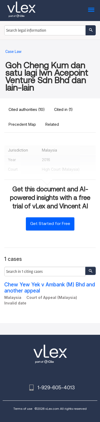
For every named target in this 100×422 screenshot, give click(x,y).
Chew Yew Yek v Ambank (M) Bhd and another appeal (49, 288)
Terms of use (22, 408)
